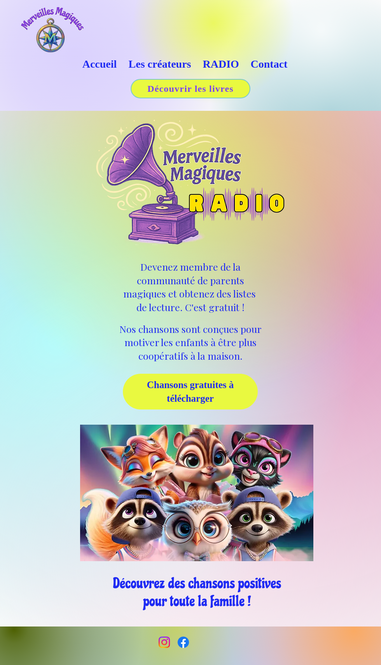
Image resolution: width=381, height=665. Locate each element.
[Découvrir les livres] (190, 88)
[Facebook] (183, 642)
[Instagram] (164, 642)
